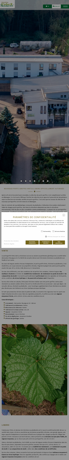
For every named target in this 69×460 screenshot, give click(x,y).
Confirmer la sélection (45, 242)
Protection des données (11, 241)
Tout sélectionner (59, 242)
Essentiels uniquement (32, 242)
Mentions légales (9, 244)
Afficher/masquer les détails (56, 236)
